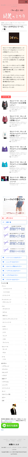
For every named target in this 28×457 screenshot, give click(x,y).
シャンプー (5, 385)
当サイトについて (10, 420)
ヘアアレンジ (5, 366)
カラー (3, 397)
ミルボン (4, 326)
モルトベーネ (15, 108)
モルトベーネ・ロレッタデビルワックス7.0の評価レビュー (18, 149)
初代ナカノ (5, 315)
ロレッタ (5, 349)
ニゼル (4, 339)
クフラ (4, 332)
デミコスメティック (6, 299)
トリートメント (6, 388)
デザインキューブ (7, 302)
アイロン (13, 440)
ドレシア (5, 335)
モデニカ (5, 312)
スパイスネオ (6, 292)
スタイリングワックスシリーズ (10, 318)
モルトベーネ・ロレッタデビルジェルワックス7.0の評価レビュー (18, 133)
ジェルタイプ (14, 111)
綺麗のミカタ (14, 444)
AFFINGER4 (14, 454)
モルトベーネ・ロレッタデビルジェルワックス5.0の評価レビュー (18, 118)
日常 (3, 400)
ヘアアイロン (5, 381)
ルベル (3, 356)
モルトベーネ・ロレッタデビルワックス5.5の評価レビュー (18, 164)
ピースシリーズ (6, 295)
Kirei (2, 429)
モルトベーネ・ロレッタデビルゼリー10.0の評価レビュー (18, 103)
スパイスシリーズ (7, 288)
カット (3, 391)
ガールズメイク (6, 308)
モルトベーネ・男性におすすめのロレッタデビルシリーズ (18, 179)
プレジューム (6, 342)
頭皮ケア (4, 378)
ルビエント (5, 329)
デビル (4, 352)
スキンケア (5, 372)
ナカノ (3, 306)
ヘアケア (4, 375)
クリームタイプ (14, 156)
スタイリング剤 (6, 394)
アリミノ (4, 286)
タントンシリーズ (7, 322)
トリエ (4, 359)
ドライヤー (5, 369)
